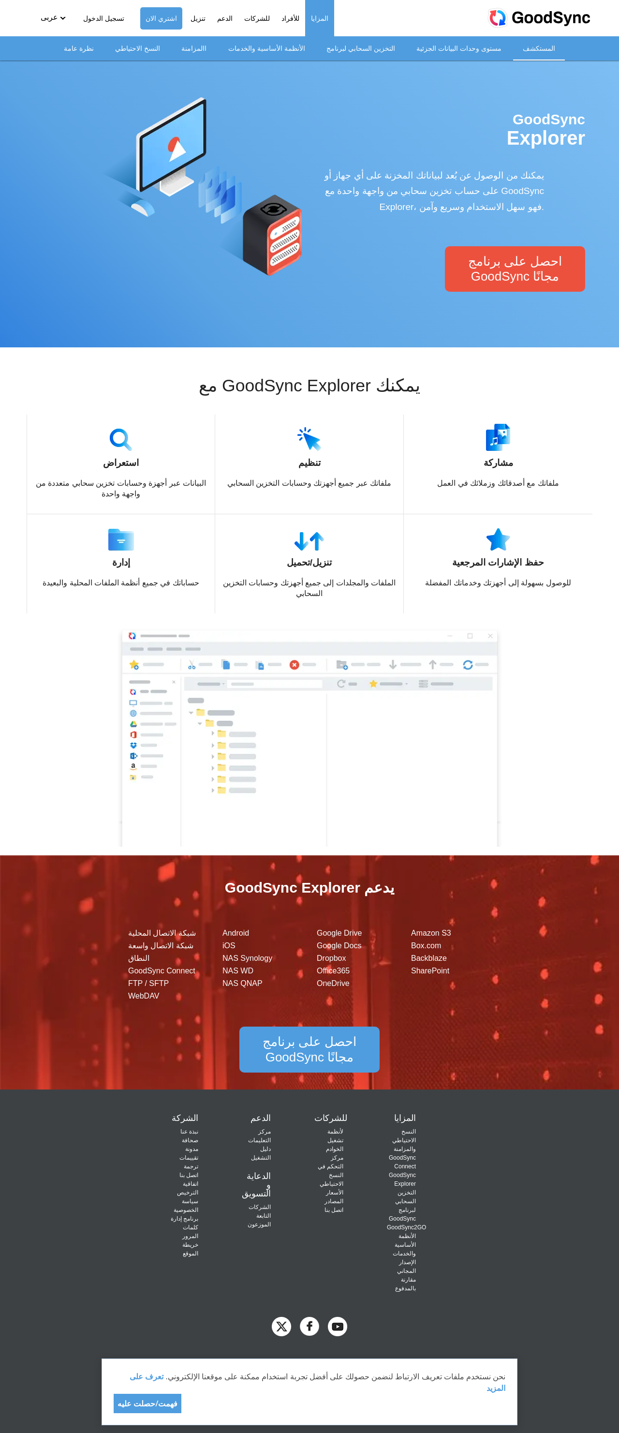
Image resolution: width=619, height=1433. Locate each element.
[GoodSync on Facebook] (309, 1326)
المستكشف (539, 48)
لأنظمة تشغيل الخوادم (334, 1140)
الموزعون (259, 1224)
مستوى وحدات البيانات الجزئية (458, 48)
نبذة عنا (189, 1131)
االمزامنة (193, 48)
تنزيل (198, 18)
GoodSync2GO (406, 1227)
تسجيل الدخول (103, 18)
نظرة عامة (79, 48)
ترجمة (191, 1166)
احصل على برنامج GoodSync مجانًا (515, 269)
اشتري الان (161, 18)
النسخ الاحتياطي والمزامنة (404, 1140)
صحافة (190, 1140)
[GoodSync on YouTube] (337, 1326)
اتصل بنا (333, 1210)
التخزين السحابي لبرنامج (360, 48)
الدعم (225, 18)
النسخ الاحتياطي (137, 48)
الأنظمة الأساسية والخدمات (266, 48)
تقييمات (188, 1157)
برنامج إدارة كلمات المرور (184, 1227)
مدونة (191, 1149)
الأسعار (334, 1192)
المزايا (319, 18)
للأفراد (290, 18)
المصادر (333, 1201)
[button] (53, 18)
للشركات (257, 18)
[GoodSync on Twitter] (281, 1326)
